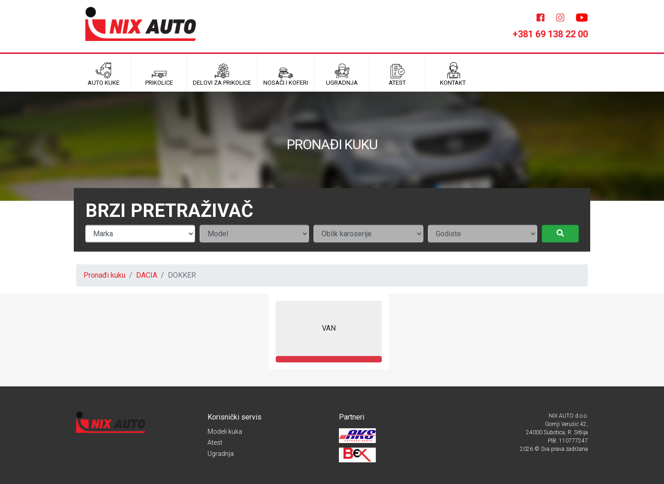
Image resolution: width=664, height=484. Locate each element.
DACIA (146, 275)
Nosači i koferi (285, 74)
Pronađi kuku (104, 275)
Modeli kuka (225, 431)
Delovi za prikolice (222, 74)
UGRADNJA (342, 74)
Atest (215, 442)
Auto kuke (103, 74)
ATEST (397, 74)
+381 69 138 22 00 (550, 34)
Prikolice (159, 74)
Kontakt (453, 74)
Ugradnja (221, 453)
